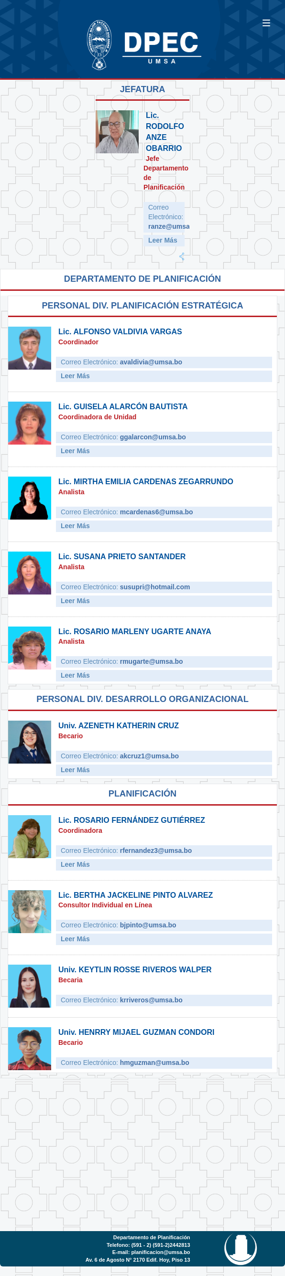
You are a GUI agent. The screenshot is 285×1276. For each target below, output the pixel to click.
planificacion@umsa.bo (160, 1252)
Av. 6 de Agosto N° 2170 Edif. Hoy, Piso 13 (138, 1260)
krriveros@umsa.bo (151, 1000)
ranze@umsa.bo (174, 226)
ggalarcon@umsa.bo (153, 437)
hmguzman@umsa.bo (154, 1062)
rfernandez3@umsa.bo (156, 850)
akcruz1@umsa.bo (149, 756)
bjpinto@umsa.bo (148, 925)
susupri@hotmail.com (155, 587)
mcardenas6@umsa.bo (156, 512)
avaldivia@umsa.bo (151, 362)
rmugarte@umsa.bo (151, 661)
